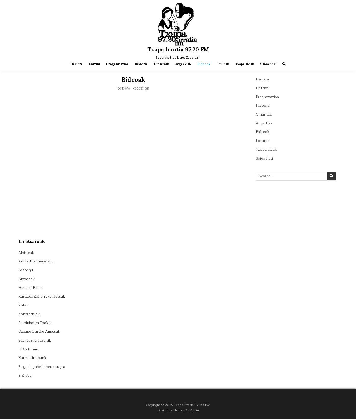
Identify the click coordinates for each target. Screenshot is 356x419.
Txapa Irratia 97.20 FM (178, 49)
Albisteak (26, 253)
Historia (141, 64)
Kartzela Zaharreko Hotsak (41, 297)
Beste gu (25, 270)
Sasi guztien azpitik (34, 340)
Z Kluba (24, 375)
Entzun (94, 64)
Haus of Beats (30, 288)
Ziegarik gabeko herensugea (41, 367)
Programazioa (117, 64)
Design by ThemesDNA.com (178, 410)
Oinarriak (161, 64)
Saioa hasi (268, 64)
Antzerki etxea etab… (36, 261)
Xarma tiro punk (32, 358)
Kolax (23, 305)
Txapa (126, 88)
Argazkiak (183, 64)
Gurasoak (26, 279)
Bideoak (203, 64)
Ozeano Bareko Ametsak (39, 331)
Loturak (223, 64)
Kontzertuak (29, 314)
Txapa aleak (244, 64)
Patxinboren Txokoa (35, 323)
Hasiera (76, 64)
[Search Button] (284, 64)
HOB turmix (28, 349)
